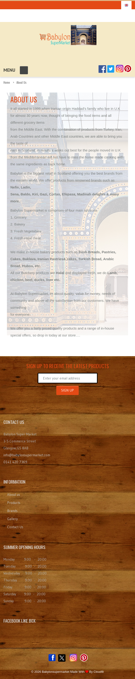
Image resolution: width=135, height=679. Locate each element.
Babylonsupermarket (55, 671)
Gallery (12, 519)
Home (6, 82)
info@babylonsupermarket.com (26, 455)
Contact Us (15, 527)
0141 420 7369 (15, 462)
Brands (12, 511)
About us (13, 494)
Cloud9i (98, 671)
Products (13, 502)
